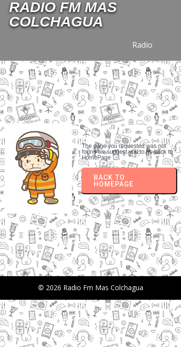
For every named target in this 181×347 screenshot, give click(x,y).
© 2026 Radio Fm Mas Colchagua (90, 287)
